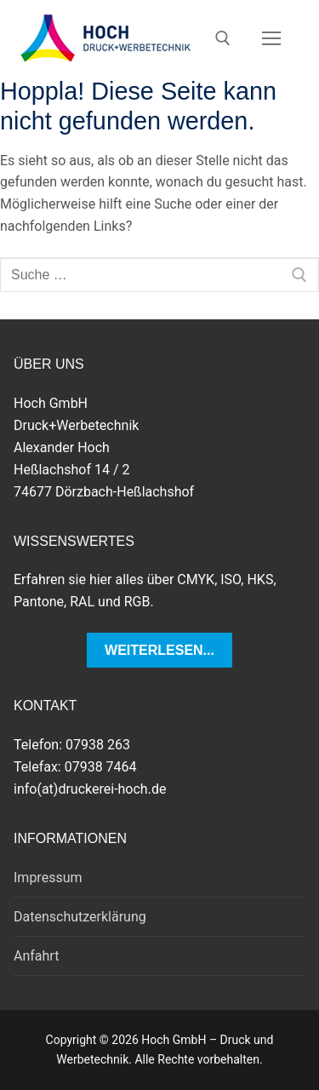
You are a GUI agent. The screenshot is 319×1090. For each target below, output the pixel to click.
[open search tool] (223, 38)
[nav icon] (271, 38)
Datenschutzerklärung (80, 917)
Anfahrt (36, 956)
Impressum (48, 877)
